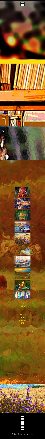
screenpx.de (26, 434)
